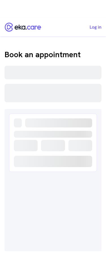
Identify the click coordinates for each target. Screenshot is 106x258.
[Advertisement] (53, 9)
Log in (95, 27)
